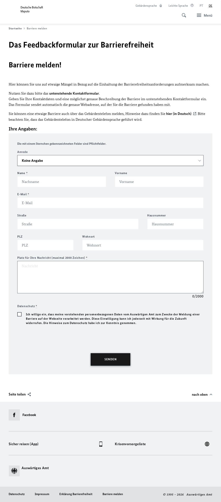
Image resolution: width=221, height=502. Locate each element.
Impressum (42, 494)
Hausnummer (156, 215)
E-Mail (23, 194)
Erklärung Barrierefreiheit (75, 494)
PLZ (20, 236)
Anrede (22, 152)
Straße (21, 215)
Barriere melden (113, 494)
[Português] (201, 6)
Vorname (121, 173)
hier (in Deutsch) (178, 113)
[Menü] (203, 15)
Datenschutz (17, 494)
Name (22, 173)
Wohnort (88, 236)
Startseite (17, 28)
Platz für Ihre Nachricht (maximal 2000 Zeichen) (52, 257)
